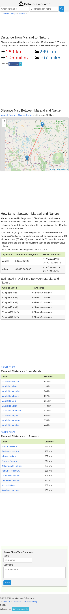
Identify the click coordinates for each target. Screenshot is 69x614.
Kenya (12, 115)
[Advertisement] (34, 25)
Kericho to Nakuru (10, 490)
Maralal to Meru (9, 401)
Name (6, 556)
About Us (6, 601)
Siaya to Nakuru (9, 461)
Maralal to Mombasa (11, 411)
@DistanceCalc (20, 609)
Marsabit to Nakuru (11, 476)
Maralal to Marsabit (11, 391)
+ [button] (4, 121)
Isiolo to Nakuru (9, 456)
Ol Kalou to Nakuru (11, 480)
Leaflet (52, 169)
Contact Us (17, 601)
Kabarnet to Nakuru (11, 471)
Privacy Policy (31, 601)
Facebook (13, 64)
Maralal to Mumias (10, 425)
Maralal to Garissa (10, 381)
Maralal (4, 115)
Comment (8, 565)
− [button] (4, 125)
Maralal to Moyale (10, 415)
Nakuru (21, 115)
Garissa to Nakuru (10, 451)
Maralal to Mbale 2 (10, 396)
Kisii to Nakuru (8, 485)
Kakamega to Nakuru (11, 466)
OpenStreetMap (62, 169)
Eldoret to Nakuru (10, 446)
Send (7, 582)
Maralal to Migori (9, 406)
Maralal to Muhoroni (11, 420)
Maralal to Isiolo (9, 386)
